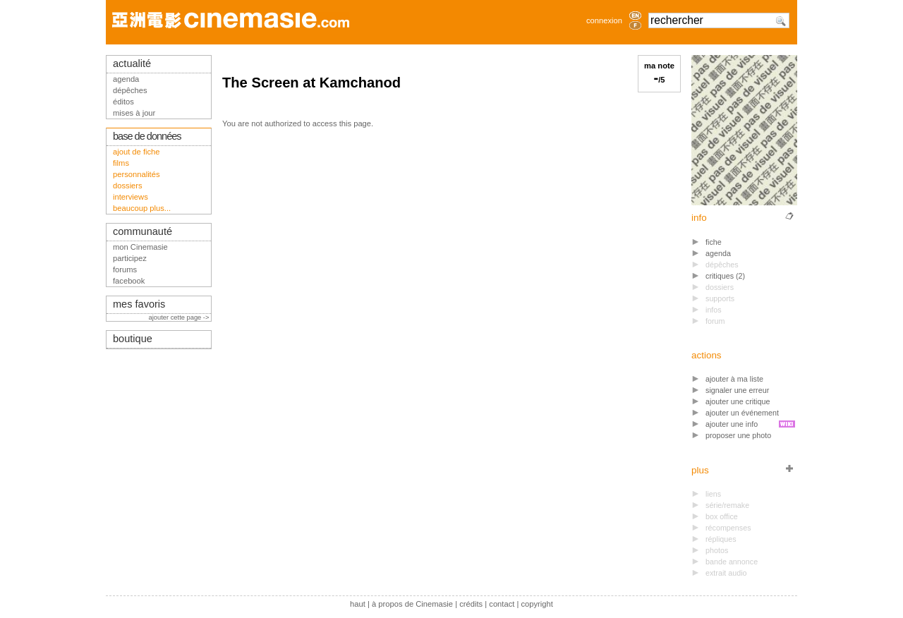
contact (501, 604)
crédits (471, 604)
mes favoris (139, 304)
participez (130, 258)
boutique (132, 338)
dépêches (130, 90)
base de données (147, 136)
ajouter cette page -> (180, 317)
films (121, 163)
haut (357, 604)
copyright (536, 604)
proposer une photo (738, 435)
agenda (718, 253)
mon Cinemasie (140, 247)
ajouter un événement (742, 412)
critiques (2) (725, 276)
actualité (132, 63)
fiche (713, 242)
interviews (130, 197)
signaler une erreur (737, 390)
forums (125, 269)
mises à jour (134, 113)
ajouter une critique (737, 401)
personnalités (136, 174)
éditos (123, 101)
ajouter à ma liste (734, 379)
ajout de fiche (136, 151)
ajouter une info (731, 424)
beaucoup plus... (142, 208)
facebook (129, 281)
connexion (604, 20)
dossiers (128, 185)
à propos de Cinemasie (412, 604)
